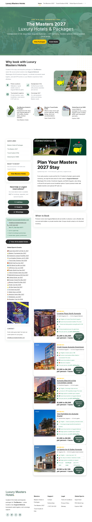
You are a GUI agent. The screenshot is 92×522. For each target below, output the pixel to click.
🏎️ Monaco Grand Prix (16, 282)
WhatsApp (18, 212)
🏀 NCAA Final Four (15, 263)
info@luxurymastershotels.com (17, 222)
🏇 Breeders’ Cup (15, 299)
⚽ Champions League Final (18, 255)
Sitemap (63, 506)
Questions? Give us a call (79, 336)
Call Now (18, 202)
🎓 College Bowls (15, 277)
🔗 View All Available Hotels (18, 242)
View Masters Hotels (18, 174)
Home (40, 3)
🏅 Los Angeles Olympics (18, 258)
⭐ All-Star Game (14, 287)
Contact (50, 499)
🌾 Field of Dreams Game (17, 272)
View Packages (39, 42)
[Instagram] (16, 515)
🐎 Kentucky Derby (15, 294)
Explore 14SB (78, 506)
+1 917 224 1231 (52, 506)
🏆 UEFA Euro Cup (15, 268)
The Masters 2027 (48, 3)
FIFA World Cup (79, 503)
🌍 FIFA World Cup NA (16, 265)
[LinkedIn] (20, 515)
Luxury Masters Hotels (16, 493)
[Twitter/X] (11, 515)
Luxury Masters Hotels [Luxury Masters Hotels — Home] (16, 3)
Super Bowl (78, 499)
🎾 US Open (13, 289)
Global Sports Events (77, 3)
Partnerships (51, 503)
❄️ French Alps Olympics (17, 260)
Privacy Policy (65, 503)
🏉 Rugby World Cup (16, 270)
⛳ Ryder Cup (14, 284)
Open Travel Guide (18, 179)
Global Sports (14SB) (13, 157)
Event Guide (53, 42)
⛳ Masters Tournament (16, 253)
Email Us (18, 207)
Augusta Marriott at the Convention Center (66, 382)
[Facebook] (7, 515)
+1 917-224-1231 (13, 225)
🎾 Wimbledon (14, 297)
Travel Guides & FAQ (62, 3)
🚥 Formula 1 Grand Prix (16, 280)
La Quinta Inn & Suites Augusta (69, 449)
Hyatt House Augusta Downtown (70, 347)
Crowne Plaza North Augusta (69, 313)
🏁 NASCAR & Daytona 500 (17, 275)
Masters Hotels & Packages (15, 145)
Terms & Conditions (66, 499)
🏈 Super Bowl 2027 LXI (18, 251)
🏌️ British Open (14, 292)
